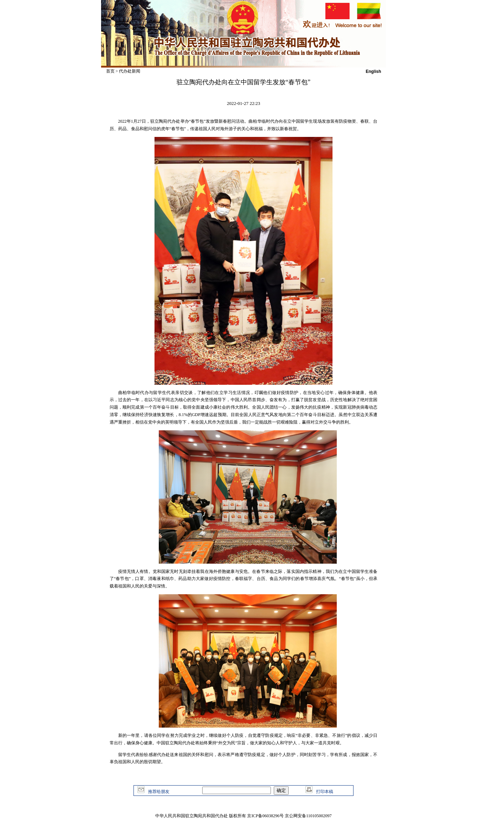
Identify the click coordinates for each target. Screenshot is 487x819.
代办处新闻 (129, 71)
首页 (110, 71)
